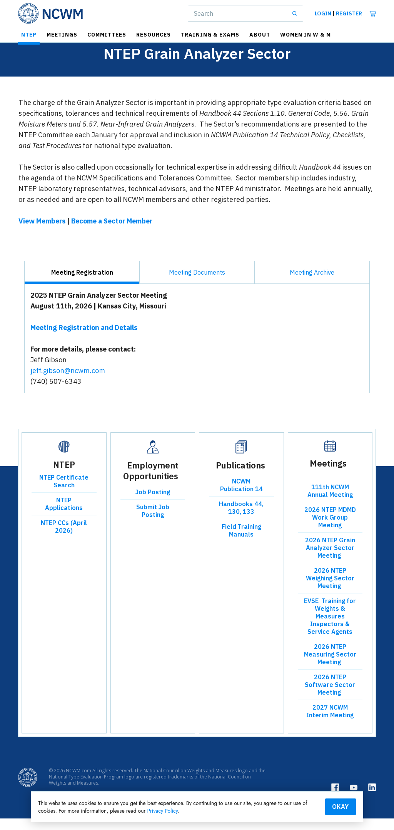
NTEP (29, 34)
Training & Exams (210, 34)
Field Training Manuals (241, 542)
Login (323, 13)
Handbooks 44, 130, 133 (241, 519)
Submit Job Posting (152, 522)
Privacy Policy (230, 810)
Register (349, 13)
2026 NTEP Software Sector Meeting (330, 696)
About (259, 34)
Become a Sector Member (111, 232)
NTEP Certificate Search (63, 492)
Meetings (62, 34)
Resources (153, 34)
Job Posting (152, 503)
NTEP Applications (64, 515)
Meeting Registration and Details (83, 339)
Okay (318, 806)
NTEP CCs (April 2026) (64, 538)
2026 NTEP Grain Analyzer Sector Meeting (330, 559)
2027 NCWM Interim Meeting (330, 722)
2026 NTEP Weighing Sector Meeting (330, 589)
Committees (106, 34)
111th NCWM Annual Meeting (330, 502)
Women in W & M (305, 34)
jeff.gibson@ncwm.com (67, 382)
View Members (41, 232)
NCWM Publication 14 (241, 496)
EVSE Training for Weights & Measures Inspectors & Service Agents (330, 627)
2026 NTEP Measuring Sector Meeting (330, 665)
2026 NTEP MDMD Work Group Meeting (330, 528)
